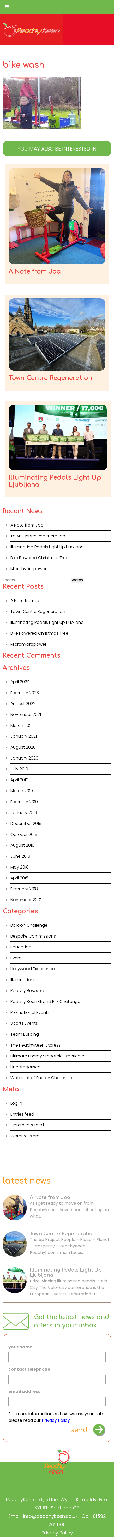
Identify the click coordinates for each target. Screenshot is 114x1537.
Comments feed (27, 1125)
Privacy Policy (56, 1420)
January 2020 (24, 758)
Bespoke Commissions (33, 936)
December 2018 (25, 823)
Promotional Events (30, 1012)
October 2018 (23, 834)
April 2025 (20, 682)
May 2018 (19, 867)
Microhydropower (28, 569)
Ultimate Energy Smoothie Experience (48, 1056)
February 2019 (24, 802)
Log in (16, 1103)
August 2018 (22, 845)
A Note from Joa (27, 525)
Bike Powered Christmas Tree (39, 558)
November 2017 (25, 900)
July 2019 (19, 769)
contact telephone (29, 1369)
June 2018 (20, 856)
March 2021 (21, 725)
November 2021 (25, 715)
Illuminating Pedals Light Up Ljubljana (47, 547)
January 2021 (23, 736)
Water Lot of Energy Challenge (41, 1078)
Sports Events (24, 1023)
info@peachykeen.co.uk (50, 1516)
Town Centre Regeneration (37, 536)
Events (17, 958)
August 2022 (22, 704)
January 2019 (23, 813)
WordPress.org (25, 1136)
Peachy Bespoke (27, 991)
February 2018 (24, 889)
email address (24, 1392)
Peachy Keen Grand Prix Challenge (45, 1002)
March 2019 (21, 791)
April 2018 (19, 878)
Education (20, 947)
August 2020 (23, 747)
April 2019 (19, 780)
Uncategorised (25, 1067)
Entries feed (22, 1114)
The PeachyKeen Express (35, 1045)
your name (20, 1347)
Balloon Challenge (28, 925)
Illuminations (22, 980)
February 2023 (24, 693)
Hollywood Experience (32, 969)
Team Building (24, 1034)
